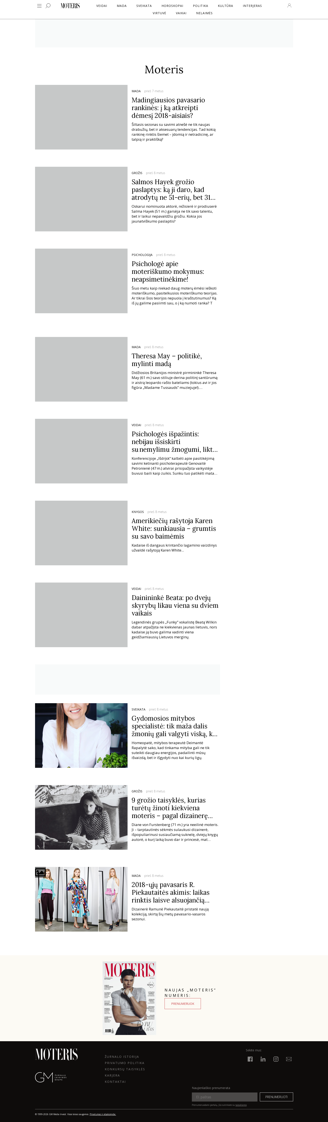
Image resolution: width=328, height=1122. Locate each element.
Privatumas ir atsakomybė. (103, 1114)
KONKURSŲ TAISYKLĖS (125, 1069)
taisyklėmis (241, 1104)
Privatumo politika (125, 1063)
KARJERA (112, 1075)
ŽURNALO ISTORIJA (122, 1057)
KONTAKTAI (115, 1082)
